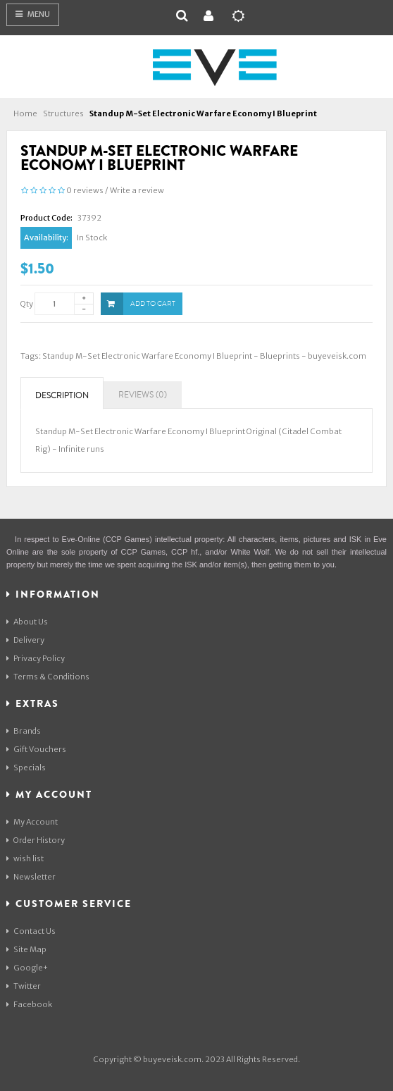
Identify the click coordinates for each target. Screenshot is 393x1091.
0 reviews (85, 190)
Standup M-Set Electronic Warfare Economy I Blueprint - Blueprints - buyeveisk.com (204, 356)
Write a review (137, 190)
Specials (26, 767)
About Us (27, 622)
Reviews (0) (142, 395)
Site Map (26, 949)
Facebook (29, 1004)
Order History (35, 840)
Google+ (27, 968)
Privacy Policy (35, 658)
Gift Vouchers (36, 749)
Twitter (23, 986)
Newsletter (31, 877)
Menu (32, 14)
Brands (23, 731)
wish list (25, 858)
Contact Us (31, 931)
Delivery (25, 640)
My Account (32, 822)
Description (62, 396)
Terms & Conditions (47, 677)
